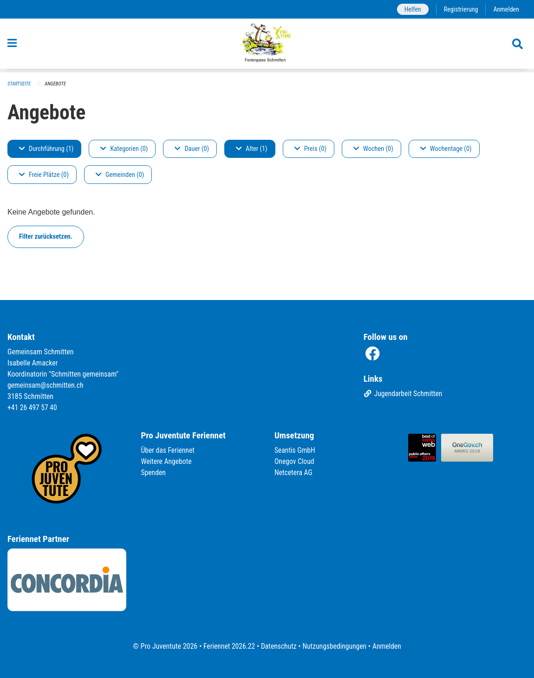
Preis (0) (310, 149)
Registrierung (460, 9)
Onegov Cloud (294, 461)
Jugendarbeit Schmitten (404, 394)
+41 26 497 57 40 (33, 408)
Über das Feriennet (168, 450)
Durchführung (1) (46, 149)
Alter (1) (251, 149)
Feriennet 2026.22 (227, 646)
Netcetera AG (293, 473)
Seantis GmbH (295, 450)
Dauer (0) (192, 149)
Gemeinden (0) (120, 175)
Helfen (410, 9)
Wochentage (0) (446, 149)
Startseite (19, 84)
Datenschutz (278, 646)
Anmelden (506, 9)
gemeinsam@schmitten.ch (46, 385)
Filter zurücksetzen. (45, 237)
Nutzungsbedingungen (335, 646)
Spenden (154, 473)
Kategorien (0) (124, 149)
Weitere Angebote (167, 461)
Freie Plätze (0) (44, 175)
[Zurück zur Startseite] (267, 45)
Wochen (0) (373, 149)
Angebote (56, 84)
